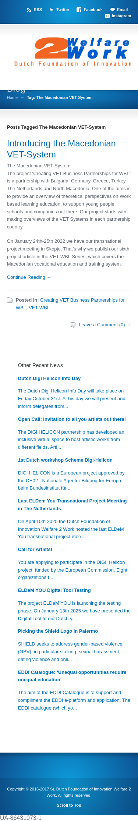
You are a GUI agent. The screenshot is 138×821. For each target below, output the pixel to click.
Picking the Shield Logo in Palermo (58, 631)
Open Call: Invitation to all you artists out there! (72, 419)
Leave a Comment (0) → (105, 324)
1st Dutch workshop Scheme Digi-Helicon (65, 460)
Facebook (93, 9)
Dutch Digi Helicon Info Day (49, 378)
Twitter (62, 9)
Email (122, 9)
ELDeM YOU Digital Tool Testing (54, 590)
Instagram (121, 16)
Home (12, 98)
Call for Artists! (35, 549)
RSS (37, 9)
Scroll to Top (69, 805)
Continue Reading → (29, 277)
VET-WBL (39, 307)
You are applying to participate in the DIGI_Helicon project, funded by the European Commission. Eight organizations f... (72, 569)
